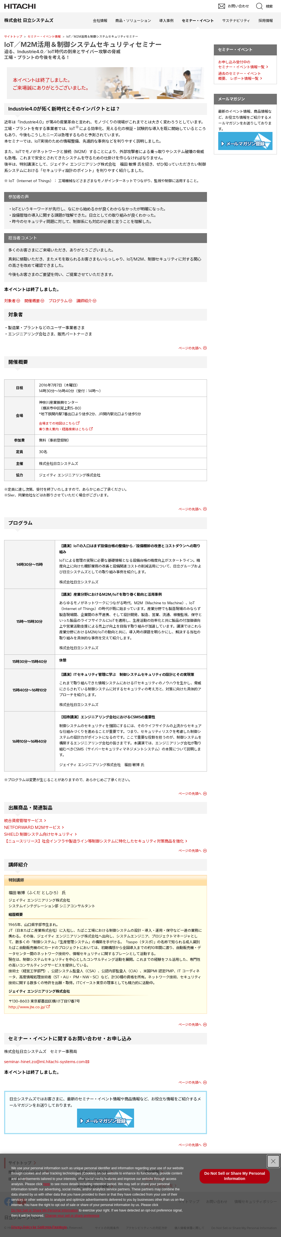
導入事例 (166, 20)
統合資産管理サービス (23, 820)
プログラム (58, 300)
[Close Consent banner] (273, 1161)
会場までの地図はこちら (57, 423)
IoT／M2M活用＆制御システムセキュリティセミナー (83, 44)
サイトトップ (13, 36)
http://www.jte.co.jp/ (27, 1007)
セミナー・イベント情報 (44, 36)
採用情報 (266, 20)
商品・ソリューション (133, 20)
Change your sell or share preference (72, 1216)
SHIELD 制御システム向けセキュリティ (38, 834)
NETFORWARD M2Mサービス (32, 827)
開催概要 (32, 300)
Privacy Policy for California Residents (39, 1227)
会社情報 (100, 20)
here (46, 1184)
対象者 (10, 300)
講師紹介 (84, 300)
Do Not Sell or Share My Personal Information (44, 1210)
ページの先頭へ (189, 348)
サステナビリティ (236, 20)
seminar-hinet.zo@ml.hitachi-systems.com (44, 1061)
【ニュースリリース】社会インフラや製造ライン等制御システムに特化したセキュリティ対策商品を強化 (94, 841)
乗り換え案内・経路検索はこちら (63, 429)
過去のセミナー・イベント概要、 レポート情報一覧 (239, 76)
